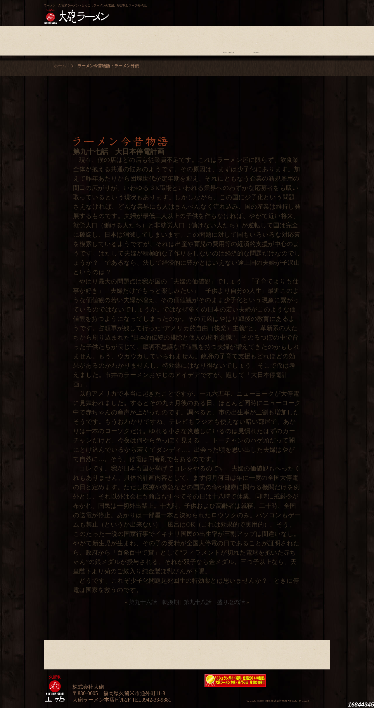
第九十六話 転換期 (154, 602)
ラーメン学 (200, 39)
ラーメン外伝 (256, 39)
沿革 (313, 39)
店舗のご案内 (143, 39)
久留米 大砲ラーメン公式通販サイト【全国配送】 (277, 10)
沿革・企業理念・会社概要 (313, 653)
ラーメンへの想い (86, 39)
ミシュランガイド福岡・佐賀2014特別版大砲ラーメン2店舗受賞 (235, 680)
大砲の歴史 (58, 39)
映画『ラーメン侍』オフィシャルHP (299, 680)
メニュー (171, 39)
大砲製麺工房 (211, 10)
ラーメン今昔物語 (228, 39)
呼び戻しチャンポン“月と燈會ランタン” (161, 10)
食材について (115, 39)
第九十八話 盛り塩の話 (214, 602)
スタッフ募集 (285, 39)
